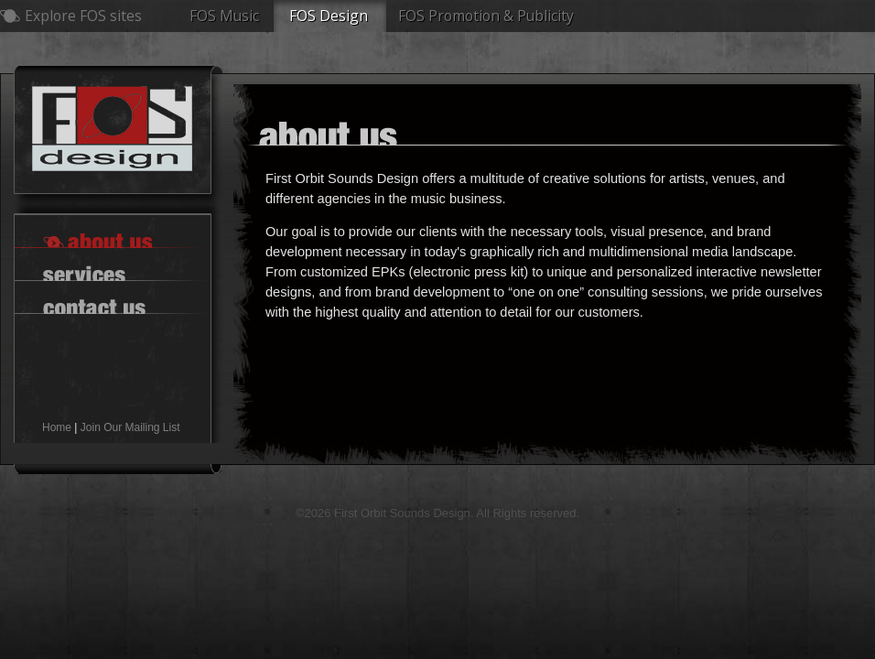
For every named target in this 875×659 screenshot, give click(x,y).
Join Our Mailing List (130, 427)
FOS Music (224, 15)
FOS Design (328, 15)
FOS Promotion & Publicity (486, 15)
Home (56, 427)
